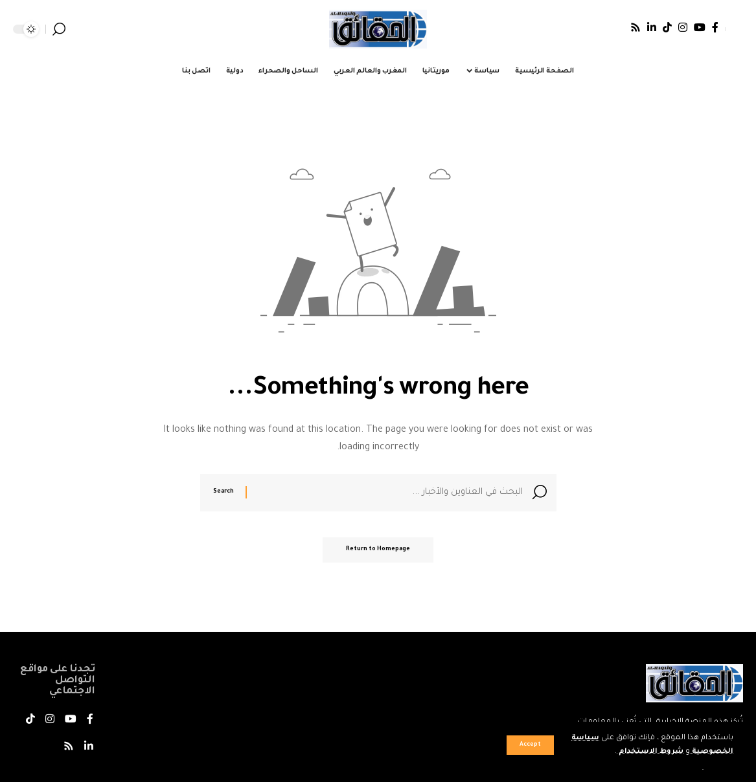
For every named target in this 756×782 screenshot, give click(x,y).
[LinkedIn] (651, 27)
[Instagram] (683, 27)
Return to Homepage (378, 553)
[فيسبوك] (715, 27)
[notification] (78, 29)
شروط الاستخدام (648, 752)
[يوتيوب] (700, 27)
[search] (58, 29)
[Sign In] (734, 29)
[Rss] (635, 27)
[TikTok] (667, 27)
